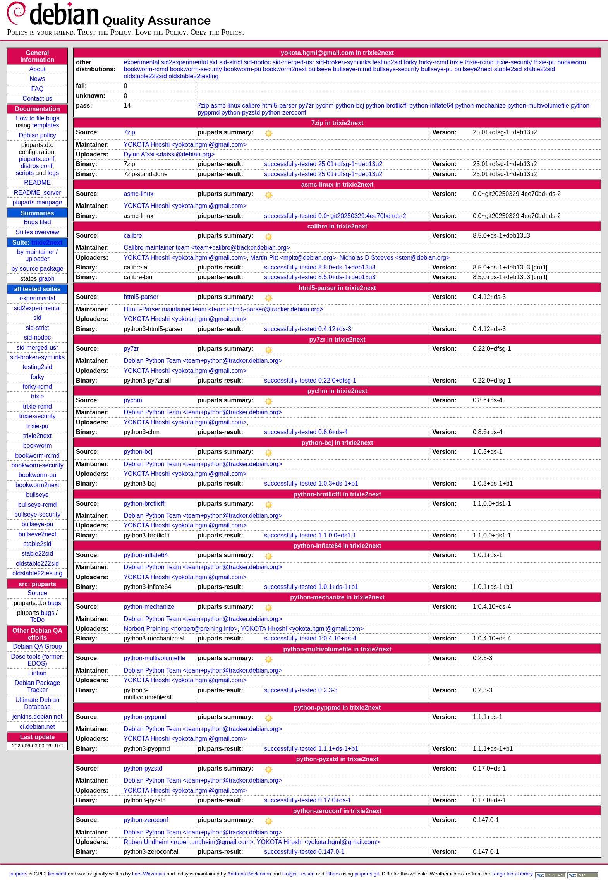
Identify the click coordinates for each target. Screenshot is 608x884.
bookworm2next (37, 485)
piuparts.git (366, 874)
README (37, 182)
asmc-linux (225, 105)
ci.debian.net (37, 726)
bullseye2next (38, 534)
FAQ (37, 89)
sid (37, 317)
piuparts (18, 874)
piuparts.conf (37, 159)
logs (53, 173)
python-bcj (349, 105)
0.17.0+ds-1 (334, 800)
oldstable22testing (37, 573)
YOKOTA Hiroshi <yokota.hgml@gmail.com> (185, 144)
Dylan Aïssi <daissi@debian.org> (169, 154)
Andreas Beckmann (249, 874)
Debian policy (37, 135)
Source (37, 593)
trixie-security (37, 416)
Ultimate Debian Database (37, 703)
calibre (251, 105)
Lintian (37, 673)
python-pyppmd (145, 717)
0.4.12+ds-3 (334, 329)
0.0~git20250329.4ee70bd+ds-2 (362, 216)
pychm (325, 105)
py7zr (306, 105)
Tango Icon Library (511, 874)
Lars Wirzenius (148, 874)
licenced (57, 874)
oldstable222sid (37, 563)
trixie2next (46, 242)
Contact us (37, 98)
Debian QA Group (37, 646)
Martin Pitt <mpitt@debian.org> (293, 257)
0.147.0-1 (331, 851)
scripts (25, 173)
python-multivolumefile (538, 105)
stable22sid (37, 553)
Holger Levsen (298, 874)
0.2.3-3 (328, 690)
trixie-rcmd (37, 406)
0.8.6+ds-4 (333, 432)
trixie (37, 396)
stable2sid (38, 544)
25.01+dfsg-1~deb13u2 (350, 164)
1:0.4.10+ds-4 (337, 638)
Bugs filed (37, 222)
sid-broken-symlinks (37, 357)
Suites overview (37, 232)
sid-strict (37, 327)
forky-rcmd (37, 386)
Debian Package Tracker (37, 686)
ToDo (37, 619)
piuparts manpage (37, 202)
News (37, 79)
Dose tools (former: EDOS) (37, 660)
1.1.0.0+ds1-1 (337, 535)
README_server (37, 192)
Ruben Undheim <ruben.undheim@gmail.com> (189, 842)
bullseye (37, 494)
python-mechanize (480, 105)
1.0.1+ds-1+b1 (338, 587)
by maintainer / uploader (37, 255)
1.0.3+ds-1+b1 (338, 483)
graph (47, 278)
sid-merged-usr (37, 347)
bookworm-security (37, 465)
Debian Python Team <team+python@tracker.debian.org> (203, 360)
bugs (54, 603)
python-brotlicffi (386, 105)
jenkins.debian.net (37, 716)
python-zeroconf (284, 112)
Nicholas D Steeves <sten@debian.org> (394, 257)
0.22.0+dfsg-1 (337, 380)
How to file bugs (37, 118)
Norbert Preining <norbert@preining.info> (181, 628)
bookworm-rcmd (37, 455)
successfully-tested (290, 164)
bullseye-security (37, 514)
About (37, 69)
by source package (37, 268)
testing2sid (37, 367)
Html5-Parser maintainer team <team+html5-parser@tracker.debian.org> (224, 309)
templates (45, 125)
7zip (203, 105)
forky (37, 377)
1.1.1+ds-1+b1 (338, 748)
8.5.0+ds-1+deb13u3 (347, 267)
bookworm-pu (37, 475)
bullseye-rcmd (37, 504)
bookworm (37, 445)
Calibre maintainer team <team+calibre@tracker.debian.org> (207, 247)
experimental (37, 298)
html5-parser (279, 105)
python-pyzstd (241, 112)
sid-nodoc (37, 337)
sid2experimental (37, 308)
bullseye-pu (37, 524)
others (333, 874)
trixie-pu (37, 426)
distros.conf (36, 166)
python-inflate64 (431, 105)
